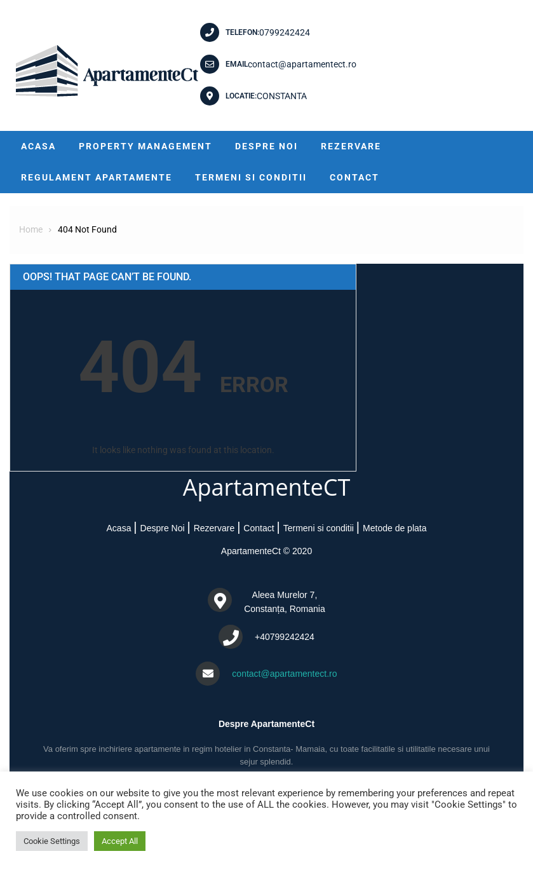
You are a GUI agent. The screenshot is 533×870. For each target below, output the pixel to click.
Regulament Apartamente (96, 177)
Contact (354, 177)
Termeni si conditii (251, 177)
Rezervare (351, 146)
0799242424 (284, 32)
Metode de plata (394, 528)
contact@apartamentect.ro (302, 64)
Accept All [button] (120, 841)
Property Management (145, 146)
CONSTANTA (282, 96)
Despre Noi (266, 146)
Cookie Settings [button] (52, 841)
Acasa (38, 146)
